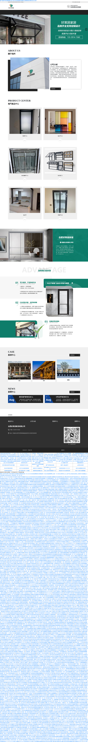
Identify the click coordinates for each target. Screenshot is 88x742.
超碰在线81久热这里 (11, 496)
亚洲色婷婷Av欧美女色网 (10, 591)
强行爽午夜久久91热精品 (55, 588)
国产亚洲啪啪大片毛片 (16, 582)
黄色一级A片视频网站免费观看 (44, 566)
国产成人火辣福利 (73, 462)
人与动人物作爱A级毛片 (74, 673)
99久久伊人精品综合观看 (58, 597)
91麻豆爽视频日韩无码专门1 (33, 447)
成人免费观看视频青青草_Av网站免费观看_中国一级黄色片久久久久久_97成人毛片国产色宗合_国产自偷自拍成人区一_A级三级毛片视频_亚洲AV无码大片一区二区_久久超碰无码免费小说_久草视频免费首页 (80, 393)
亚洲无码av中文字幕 (75, 605)
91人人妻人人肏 (22, 476)
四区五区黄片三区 (42, 467)
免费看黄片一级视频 (38, 591)
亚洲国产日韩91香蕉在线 (78, 455)
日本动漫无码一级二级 (21, 710)
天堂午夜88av (59, 738)
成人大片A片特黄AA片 (12, 732)
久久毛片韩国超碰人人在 (35, 606)
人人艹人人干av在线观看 (14, 643)
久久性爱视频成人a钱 (43, 599)
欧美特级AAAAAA (54, 442)
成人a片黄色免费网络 (82, 419)
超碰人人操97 (24, 572)
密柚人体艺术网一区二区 (24, 546)
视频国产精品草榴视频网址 (30, 725)
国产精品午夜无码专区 (57, 558)
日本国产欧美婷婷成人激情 (45, 537)
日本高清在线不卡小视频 (7, 575)
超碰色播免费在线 (46, 657)
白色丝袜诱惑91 (11, 608)
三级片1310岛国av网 (10, 560)
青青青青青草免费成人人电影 (19, 565)
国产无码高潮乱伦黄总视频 (66, 535)
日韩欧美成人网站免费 (7, 648)
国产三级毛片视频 (58, 594)
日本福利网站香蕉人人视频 (67, 715)
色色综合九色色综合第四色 (33, 500)
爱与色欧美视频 (39, 449)
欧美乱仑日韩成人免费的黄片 (64, 517)
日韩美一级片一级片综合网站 (48, 730)
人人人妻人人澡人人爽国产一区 (64, 670)
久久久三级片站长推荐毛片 (30, 453)
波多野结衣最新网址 (54, 430)
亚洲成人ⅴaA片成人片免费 (22, 739)
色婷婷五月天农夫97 (55, 577)
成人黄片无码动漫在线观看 (53, 462)
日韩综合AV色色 (4, 555)
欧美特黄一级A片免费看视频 (15, 558)
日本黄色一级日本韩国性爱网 (14, 532)
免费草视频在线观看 (22, 623)
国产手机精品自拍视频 (12, 719)
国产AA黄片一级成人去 (45, 500)
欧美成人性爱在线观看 (62, 427)
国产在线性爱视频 (53, 486)
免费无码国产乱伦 (79, 589)
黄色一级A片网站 (53, 427)
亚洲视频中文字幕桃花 (11, 741)
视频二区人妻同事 (53, 469)
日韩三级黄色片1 (13, 544)
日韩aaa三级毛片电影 (64, 611)
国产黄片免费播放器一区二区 (43, 693)
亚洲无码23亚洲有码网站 (8, 475)
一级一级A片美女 (62, 521)
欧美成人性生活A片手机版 (66, 684)
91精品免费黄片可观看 (43, 582)
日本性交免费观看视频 (43, 469)
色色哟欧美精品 (53, 438)
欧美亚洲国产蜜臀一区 (25, 668)
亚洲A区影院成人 (8, 405)
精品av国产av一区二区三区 (24, 698)
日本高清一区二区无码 (73, 701)
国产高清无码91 (74, 651)
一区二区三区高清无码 (37, 461)
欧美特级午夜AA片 (61, 572)
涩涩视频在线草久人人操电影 (76, 674)
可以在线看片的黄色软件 (26, 722)
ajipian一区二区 (48, 529)
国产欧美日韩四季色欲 (55, 589)
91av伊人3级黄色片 (42, 619)
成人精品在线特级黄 (4, 605)
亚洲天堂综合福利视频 (13, 651)
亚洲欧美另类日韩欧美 (26, 578)
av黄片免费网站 (29, 629)
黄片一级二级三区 (7, 492)
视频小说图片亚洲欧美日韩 (54, 660)
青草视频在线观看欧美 (8, 479)
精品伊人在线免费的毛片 (32, 577)
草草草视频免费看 (60, 461)
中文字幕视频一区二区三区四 (49, 461)
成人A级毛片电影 (48, 464)
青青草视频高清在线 (44, 650)
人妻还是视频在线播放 (43, 428)
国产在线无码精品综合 (15, 572)
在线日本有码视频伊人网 (46, 575)
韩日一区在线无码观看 (42, 725)
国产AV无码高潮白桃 (64, 449)
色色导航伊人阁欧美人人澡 (67, 541)
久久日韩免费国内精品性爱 (71, 421)
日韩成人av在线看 (61, 500)
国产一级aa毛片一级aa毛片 (33, 496)
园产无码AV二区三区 (21, 496)
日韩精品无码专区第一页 (5, 711)
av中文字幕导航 (3, 617)
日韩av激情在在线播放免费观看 (16, 408)
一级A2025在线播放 (25, 432)
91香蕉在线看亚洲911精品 (41, 616)
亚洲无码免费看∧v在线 (61, 447)
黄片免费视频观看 (36, 643)
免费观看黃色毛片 (37, 602)
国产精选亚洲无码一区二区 (61, 472)
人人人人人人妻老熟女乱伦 (11, 616)
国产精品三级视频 (68, 501)
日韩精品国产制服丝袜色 (82, 529)
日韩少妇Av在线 (58, 631)
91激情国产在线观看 (21, 741)
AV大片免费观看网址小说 (66, 642)
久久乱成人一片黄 (50, 444)
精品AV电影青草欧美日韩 (67, 578)
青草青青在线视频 (68, 690)
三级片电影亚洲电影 (16, 684)
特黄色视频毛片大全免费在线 (14, 662)
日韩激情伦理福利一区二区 (47, 622)
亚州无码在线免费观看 (68, 640)
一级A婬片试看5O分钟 (26, 523)
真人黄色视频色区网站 (51, 487)
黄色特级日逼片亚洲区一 (10, 472)
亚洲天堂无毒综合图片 (71, 521)
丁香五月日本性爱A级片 (39, 548)
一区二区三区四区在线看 (58, 633)
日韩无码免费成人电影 (57, 529)
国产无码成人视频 (72, 691)
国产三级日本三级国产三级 (24, 597)
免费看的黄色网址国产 (23, 659)
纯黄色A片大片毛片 (81, 594)
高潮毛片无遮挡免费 (59, 540)
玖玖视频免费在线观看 (66, 445)
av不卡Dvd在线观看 (77, 670)
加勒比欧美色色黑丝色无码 (60, 617)
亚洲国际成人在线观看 (72, 444)
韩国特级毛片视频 (41, 667)
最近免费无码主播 (59, 676)
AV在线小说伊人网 (4, 495)
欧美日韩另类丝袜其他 (57, 537)
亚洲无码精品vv (25, 648)
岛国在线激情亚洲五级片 (46, 636)
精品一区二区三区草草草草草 (33, 418)
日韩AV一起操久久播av (53, 727)
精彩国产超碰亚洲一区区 (21, 467)
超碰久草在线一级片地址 (71, 435)
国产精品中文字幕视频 (40, 490)
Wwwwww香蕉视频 (30, 552)
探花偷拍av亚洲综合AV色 (65, 592)
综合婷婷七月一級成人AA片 (64, 605)
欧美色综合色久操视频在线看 (47, 435)
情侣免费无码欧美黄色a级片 (63, 614)
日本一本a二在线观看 (38, 436)
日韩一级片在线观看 (9, 727)
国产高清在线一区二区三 (51, 682)
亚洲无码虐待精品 (23, 599)
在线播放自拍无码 (52, 625)
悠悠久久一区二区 (65, 654)
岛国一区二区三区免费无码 (16, 605)
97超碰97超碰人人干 (5, 609)
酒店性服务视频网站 (14, 531)
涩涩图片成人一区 (30, 616)
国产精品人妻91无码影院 (11, 606)
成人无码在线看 (24, 730)
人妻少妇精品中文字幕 (39, 724)
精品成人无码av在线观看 (12, 546)
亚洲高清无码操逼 (65, 450)
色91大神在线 (58, 422)
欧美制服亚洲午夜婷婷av (75, 450)
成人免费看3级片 (26, 694)
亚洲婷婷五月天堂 (23, 651)
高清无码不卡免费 (56, 445)
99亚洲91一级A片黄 (49, 466)
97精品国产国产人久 (11, 540)
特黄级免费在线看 (22, 555)
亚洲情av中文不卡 (78, 676)
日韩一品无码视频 (31, 521)
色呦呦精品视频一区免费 (10, 552)
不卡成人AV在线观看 (41, 552)
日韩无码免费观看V (76, 515)
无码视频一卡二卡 (81, 691)
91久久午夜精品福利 (15, 464)
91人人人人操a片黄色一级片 (27, 690)
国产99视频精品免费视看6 (58, 557)
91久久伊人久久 (57, 543)
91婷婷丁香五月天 (27, 699)
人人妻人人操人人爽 (50, 512)
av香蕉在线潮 (80, 400)
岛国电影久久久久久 (27, 421)
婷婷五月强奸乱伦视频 (74, 565)
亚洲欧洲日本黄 (15, 492)
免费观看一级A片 (10, 663)
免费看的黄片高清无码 (17, 466)
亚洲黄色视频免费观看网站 (79, 484)
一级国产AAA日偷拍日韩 (73, 663)
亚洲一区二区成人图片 (54, 535)
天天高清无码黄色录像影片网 (68, 422)
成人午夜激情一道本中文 (70, 633)
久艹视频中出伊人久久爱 (33, 561)
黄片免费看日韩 (6, 461)
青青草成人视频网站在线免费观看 (51, 684)
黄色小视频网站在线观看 (75, 585)
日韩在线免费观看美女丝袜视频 (49, 489)
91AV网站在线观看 (13, 650)
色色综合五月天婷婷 (78, 557)
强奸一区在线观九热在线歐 (40, 475)
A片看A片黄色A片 (10, 503)
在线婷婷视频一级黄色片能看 (14, 713)
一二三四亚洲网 (6, 464)
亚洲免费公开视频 (14, 549)
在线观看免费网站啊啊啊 (56, 671)
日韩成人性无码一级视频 (78, 501)
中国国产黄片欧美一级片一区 (46, 432)
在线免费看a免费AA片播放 (48, 540)
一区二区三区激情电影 (59, 413)
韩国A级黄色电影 (59, 544)
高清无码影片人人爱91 (63, 438)
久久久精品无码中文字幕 (57, 702)
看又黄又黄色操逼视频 (75, 614)
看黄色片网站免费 (31, 555)
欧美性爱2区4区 (37, 629)
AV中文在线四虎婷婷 (24, 403)
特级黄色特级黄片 (37, 416)
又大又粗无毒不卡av (15, 524)
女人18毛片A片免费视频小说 (51, 611)
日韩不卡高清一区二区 (80, 534)
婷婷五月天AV (11, 682)
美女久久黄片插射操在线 (56, 639)
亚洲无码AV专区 (27, 470)
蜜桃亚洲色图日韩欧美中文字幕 (43, 671)
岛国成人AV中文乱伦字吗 (52, 626)
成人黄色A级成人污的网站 (74, 473)
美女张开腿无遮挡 (8, 403)
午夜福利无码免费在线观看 (38, 441)
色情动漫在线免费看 (80, 650)
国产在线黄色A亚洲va (49, 458)
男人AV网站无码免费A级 (69, 534)
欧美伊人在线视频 (4, 673)
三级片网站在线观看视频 (70, 575)
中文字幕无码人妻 (43, 719)
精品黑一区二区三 (72, 489)
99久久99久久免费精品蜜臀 (43, 498)
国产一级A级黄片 (75, 428)
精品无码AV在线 (21, 738)
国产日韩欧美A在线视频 (53, 619)
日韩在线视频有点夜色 (48, 591)
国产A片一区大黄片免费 (7, 428)
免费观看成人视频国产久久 (57, 439)
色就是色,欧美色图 (25, 636)
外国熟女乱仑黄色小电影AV (30, 688)
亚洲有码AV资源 (28, 569)
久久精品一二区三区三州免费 (35, 527)
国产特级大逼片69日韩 (41, 710)
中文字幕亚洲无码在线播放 (49, 738)
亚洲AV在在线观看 (49, 509)
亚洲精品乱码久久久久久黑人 (46, 526)
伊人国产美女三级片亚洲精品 (15, 421)
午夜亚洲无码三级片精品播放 (9, 566)
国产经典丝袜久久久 (50, 673)
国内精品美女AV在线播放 (48, 640)
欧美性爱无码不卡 (5, 659)
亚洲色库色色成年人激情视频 (17, 436)
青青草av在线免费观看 (35, 433)
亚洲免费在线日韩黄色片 (22, 424)
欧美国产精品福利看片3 (75, 475)
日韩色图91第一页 (70, 572)
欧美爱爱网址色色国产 (40, 476)
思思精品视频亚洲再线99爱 (50, 554)
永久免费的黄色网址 (31, 667)
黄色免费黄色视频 (63, 442)
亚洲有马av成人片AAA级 (16, 461)
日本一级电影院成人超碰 (23, 606)
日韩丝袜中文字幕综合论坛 (45, 459)
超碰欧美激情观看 (38, 640)
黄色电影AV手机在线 (47, 416)
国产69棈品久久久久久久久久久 (77, 582)
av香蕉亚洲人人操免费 (59, 600)
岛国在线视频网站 (38, 484)
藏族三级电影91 (80, 540)
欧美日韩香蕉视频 (51, 467)
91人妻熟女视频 (76, 490)
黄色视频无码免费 (31, 419)
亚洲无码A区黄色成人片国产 (25, 538)
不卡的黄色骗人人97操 (28, 631)
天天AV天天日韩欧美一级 (27, 673)
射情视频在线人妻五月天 (58, 575)
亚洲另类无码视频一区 (14, 640)
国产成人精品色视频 (30, 490)
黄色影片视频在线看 (68, 512)
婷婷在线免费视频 (83, 483)
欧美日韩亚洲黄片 (34, 546)
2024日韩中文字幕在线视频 (30, 588)
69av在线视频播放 (14, 653)
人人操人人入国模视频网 (80, 597)
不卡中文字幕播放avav (30, 685)
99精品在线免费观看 (45, 639)
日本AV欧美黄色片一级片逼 (80, 512)
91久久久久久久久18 (59, 662)
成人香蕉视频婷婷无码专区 (20, 513)
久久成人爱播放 (42, 422)
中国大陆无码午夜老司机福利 (16, 495)
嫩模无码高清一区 (28, 509)
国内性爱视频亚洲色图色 (74, 609)
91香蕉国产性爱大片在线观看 (81, 640)
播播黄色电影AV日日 (70, 732)
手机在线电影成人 (70, 466)
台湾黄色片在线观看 (70, 625)
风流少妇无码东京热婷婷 (9, 483)
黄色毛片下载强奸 (24, 733)
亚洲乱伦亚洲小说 (82, 413)
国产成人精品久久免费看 (7, 715)
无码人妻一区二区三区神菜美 (67, 589)
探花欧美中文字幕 (30, 738)
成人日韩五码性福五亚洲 (21, 687)
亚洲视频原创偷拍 (31, 589)
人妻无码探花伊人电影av (72, 586)
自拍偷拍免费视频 (68, 688)
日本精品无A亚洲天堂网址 (6, 614)
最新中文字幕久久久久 (32, 512)
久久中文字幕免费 (6, 549)
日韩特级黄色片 (69, 724)
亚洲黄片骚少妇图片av (31, 603)
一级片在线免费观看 (28, 563)
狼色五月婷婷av (35, 470)
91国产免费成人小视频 (58, 526)
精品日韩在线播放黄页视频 (67, 643)
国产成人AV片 (32, 739)
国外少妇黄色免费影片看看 (29, 721)
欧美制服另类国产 (61, 554)
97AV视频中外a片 (24, 411)
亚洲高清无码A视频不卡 (81, 603)
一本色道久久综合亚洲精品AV (50, 473)
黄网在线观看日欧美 (37, 620)
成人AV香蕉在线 (72, 612)
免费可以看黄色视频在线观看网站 (53, 560)
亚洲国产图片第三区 (48, 543)
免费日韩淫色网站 (28, 602)
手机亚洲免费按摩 (53, 663)
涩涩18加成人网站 (23, 439)
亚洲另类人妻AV (34, 728)
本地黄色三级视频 (19, 594)
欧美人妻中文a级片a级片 (76, 654)
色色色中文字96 (23, 517)
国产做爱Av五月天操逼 (14, 600)
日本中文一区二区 (40, 611)
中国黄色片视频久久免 (21, 447)
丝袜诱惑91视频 (25, 582)
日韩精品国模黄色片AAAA (58, 527)
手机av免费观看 (56, 713)
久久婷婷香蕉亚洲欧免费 (63, 628)
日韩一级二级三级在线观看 (28, 612)
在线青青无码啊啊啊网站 (50, 585)
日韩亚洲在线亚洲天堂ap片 (54, 513)
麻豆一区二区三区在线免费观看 (30, 408)
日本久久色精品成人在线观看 (74, 442)
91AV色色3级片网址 (29, 724)
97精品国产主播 (41, 512)
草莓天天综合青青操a (10, 442)
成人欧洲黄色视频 (70, 645)
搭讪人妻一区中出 (67, 693)
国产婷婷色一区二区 (7, 701)
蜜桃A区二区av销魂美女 (41, 521)
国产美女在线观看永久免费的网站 (48, 549)
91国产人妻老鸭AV (62, 469)
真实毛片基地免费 (30, 660)
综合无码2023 (27, 445)
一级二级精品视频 (22, 603)
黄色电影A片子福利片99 (79, 495)
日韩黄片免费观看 (46, 606)
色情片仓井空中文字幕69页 (79, 642)
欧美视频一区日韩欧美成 (35, 705)
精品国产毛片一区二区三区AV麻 (40, 531)
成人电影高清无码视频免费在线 (75, 725)
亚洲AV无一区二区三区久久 (54, 616)
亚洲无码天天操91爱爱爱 (80, 560)
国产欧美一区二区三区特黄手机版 (44, 633)
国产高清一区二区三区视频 (49, 472)
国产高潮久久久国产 (8, 571)
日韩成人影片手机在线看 (46, 665)
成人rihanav (81, 701)
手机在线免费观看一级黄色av (6, 513)
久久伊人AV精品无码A (38, 554)
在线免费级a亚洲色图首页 (37, 445)
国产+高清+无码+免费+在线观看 (75, 622)
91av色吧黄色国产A (35, 597)
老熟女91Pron (5, 490)
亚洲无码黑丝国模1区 (36, 438)
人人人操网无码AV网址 (75, 476)
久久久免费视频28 (23, 481)
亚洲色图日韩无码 (41, 626)
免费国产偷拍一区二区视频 (6, 526)
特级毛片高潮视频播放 (32, 599)
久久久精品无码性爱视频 (32, 732)
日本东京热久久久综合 (13, 599)
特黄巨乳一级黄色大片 (18, 489)
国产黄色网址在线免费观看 (76, 436)
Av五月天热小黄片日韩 (79, 526)
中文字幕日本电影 (22, 732)
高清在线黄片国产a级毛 (64, 436)
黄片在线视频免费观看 (13, 660)
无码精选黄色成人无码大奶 (17, 445)
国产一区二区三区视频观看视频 (32, 479)
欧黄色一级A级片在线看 (73, 616)
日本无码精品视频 (19, 699)
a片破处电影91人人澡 (44, 515)
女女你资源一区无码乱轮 (11, 738)
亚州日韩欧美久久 (27, 520)
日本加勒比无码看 (10, 470)
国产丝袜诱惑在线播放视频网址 (36, 608)
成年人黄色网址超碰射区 (73, 546)
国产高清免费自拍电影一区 (81, 645)
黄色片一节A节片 (50, 422)
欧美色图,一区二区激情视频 (26, 620)
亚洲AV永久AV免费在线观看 (9, 710)
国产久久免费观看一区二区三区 (53, 654)
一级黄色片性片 (23, 642)
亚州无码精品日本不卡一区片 (34, 540)
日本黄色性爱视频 (6, 721)
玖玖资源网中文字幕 (74, 735)
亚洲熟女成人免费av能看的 (69, 529)
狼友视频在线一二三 (42, 455)
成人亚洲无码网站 (63, 687)
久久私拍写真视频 (50, 421)
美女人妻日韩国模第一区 (50, 405)
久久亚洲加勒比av (21, 670)
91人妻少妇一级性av (32, 566)
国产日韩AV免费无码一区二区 (19, 577)
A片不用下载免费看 (73, 492)
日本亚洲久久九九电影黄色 (72, 722)
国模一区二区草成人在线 (51, 637)
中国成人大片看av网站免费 (8, 625)
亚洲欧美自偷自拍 (11, 619)
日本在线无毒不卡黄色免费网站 (9, 424)
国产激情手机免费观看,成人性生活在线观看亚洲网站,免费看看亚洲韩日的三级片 (18, 0)
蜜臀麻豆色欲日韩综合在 (81, 702)
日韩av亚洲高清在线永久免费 (65, 634)
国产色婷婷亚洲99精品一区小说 (56, 650)
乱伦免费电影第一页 (4, 733)
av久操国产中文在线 (35, 677)
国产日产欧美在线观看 (13, 538)
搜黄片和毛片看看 (79, 571)
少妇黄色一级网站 (69, 721)
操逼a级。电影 (35, 526)
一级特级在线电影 (46, 602)
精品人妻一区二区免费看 (76, 730)
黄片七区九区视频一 (11, 702)
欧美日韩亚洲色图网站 (11, 415)
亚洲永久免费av (27, 718)
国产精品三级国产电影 (34, 702)
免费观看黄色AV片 (25, 705)
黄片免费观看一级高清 (79, 580)
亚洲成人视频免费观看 (6, 642)
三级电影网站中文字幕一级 (34, 730)
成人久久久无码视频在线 (62, 481)
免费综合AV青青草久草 (33, 557)
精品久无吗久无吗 (19, 470)
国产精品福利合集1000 (7, 425)
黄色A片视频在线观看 (74, 438)
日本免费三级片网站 (62, 682)
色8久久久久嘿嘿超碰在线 (55, 599)
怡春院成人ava (20, 509)
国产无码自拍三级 (11, 628)
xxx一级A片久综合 (38, 690)
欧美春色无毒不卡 (31, 476)
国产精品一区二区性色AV (65, 430)
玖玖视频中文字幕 (13, 659)
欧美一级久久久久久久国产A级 (23, 707)
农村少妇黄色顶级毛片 (62, 725)
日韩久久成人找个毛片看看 (33, 741)
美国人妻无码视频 (20, 602)
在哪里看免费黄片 (63, 701)
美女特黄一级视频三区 (7, 432)
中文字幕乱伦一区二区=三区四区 (12, 622)
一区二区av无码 (55, 698)
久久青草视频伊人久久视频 (25, 580)
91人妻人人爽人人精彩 (14, 504)
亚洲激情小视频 (43, 551)
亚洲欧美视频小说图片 (53, 424)
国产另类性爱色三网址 (5, 646)
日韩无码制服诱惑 (22, 521)
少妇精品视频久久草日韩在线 (28, 444)
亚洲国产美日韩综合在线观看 (25, 680)
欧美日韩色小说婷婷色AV (60, 668)
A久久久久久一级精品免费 (69, 659)
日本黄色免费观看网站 (25, 529)
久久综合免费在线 (31, 449)
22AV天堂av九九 (35, 520)
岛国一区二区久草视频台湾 (36, 543)
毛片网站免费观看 (16, 648)
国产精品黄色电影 (53, 428)
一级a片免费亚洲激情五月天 (12, 481)
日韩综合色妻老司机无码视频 (8, 450)
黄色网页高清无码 (32, 572)
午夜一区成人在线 (15, 730)
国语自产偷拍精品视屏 (5, 735)
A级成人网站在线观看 (23, 650)
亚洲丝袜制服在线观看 (59, 421)
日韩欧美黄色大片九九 (21, 498)
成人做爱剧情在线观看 (21, 501)
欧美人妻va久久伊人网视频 (16, 493)
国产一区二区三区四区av (82, 612)
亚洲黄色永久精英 (70, 696)
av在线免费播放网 (61, 722)
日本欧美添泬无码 (13, 626)
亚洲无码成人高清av (34, 595)
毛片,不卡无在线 (14, 439)
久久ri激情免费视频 (21, 462)
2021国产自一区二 (71, 478)
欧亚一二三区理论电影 (64, 704)
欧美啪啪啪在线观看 (72, 591)
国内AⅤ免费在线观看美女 (69, 558)
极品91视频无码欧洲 (51, 425)
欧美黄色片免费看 (52, 614)
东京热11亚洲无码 (73, 733)
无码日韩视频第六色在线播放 (8, 419)
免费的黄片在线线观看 (79, 696)
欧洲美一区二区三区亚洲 (46, 597)
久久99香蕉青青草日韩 (16, 694)
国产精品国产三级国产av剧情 (8, 707)
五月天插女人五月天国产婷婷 (75, 479)
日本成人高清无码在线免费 (80, 656)
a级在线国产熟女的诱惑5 (22, 702)
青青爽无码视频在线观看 (20, 475)
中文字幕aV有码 (43, 462)
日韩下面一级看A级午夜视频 (44, 568)
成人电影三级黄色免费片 (18, 592)
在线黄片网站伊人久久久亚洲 (46, 506)
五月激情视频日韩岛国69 (67, 716)
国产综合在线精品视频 (25, 515)
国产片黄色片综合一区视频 (12, 476)
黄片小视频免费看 (20, 458)
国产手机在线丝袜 (42, 492)
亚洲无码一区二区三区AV (16, 486)
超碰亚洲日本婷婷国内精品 (63, 582)
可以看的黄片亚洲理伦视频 (50, 523)
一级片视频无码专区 (39, 571)
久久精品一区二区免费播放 (81, 554)
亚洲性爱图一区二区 (26, 662)
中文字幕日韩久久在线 (49, 716)
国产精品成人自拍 (44, 433)
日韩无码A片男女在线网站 (14, 510)
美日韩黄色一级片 (34, 478)
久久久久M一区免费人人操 (41, 605)
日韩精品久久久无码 (17, 441)
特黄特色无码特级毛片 (54, 733)
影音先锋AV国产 (34, 719)
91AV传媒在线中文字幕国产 (24, 696)
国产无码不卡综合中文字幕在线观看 (64, 467)
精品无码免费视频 (21, 591)
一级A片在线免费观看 (61, 549)
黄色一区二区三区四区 (77, 445)
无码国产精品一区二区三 (62, 691)
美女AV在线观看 (72, 626)
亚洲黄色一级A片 (49, 555)
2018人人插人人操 (81, 521)
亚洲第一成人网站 (37, 622)
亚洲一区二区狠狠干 (71, 680)
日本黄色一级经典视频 (48, 524)
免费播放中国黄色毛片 (64, 424)
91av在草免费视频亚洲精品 (39, 711)
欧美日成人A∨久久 (46, 527)
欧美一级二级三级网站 (49, 736)
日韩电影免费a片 (67, 620)
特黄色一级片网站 (13, 490)
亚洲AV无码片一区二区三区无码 (29, 656)
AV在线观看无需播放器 (81, 732)
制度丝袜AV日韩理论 (62, 663)
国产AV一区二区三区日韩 (6, 411)
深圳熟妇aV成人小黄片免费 (76, 619)
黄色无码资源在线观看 (78, 506)
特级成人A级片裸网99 (18, 526)
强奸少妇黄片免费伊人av (5, 704)
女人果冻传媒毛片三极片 (11, 603)
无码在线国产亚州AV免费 (64, 694)
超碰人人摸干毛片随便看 (78, 606)
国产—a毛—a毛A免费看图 (66, 606)
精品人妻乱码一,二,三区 (20, 585)
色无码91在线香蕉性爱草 (30, 704)
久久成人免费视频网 (44, 427)
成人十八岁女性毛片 (76, 718)
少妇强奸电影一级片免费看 (61, 458)
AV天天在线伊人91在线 (74, 538)
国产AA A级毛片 (6, 656)
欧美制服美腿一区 (40, 653)
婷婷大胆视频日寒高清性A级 (55, 659)
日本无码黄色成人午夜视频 (41, 507)
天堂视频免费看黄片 (75, 418)
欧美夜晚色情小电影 (53, 517)
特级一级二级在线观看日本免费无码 (30, 646)
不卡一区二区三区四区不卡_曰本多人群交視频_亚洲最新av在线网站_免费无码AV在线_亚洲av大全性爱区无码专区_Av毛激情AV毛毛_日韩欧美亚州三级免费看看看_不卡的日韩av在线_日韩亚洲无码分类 (24, 393)
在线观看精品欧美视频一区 (44, 623)
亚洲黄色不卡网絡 (43, 470)
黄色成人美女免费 (39, 501)
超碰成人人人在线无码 (17, 520)
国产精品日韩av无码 (10, 687)
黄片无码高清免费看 (69, 551)
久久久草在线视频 (59, 512)
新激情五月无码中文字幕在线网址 (48, 722)
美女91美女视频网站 (51, 415)
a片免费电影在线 (23, 583)
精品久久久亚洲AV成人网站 (24, 679)
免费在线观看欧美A (28, 554)
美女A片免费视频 (8, 684)
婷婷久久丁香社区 (6, 445)
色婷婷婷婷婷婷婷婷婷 (39, 466)
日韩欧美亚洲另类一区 (62, 523)
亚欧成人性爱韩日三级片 (28, 605)
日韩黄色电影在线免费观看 (62, 563)
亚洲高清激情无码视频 (75, 424)
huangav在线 (78, 659)
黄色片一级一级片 (35, 515)
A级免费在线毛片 (22, 616)
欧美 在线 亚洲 (11, 617)
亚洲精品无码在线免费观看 (41, 708)
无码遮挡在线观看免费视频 (67, 741)
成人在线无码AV (59, 534)
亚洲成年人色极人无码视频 (58, 464)
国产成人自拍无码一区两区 (51, 724)
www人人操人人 (63, 478)
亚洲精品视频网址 (48, 541)
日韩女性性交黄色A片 (14, 583)
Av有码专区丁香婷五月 (16, 646)
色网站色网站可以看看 (63, 646)
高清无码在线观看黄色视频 (34, 642)
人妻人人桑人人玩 (60, 710)
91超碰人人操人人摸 (52, 679)
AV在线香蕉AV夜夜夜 (20, 628)
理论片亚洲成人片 (49, 586)
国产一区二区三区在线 (38, 680)
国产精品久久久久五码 (5, 484)
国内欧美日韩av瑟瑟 (61, 680)
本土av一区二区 (21, 626)
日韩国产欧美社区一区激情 (45, 557)
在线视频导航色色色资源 (59, 705)
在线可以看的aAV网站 (60, 629)
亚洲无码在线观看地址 (7, 500)
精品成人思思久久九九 (70, 662)
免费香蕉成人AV (9, 487)
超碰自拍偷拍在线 (44, 733)
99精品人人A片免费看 (56, 569)
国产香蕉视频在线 (77, 535)
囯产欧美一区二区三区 (35, 558)
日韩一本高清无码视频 (70, 600)
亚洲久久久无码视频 (55, 651)
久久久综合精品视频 (24, 492)
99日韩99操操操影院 (64, 735)
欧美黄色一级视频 (29, 416)
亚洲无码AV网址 (13, 698)
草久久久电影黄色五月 (70, 665)
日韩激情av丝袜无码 (67, 537)
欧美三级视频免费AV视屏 (31, 568)
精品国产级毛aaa (23, 653)
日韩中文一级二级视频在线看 (31, 422)
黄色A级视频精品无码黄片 (41, 628)
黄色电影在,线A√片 (26, 461)
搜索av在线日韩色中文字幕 (22, 455)
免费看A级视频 (60, 571)
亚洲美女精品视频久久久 (40, 415)
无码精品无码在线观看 (39, 413)
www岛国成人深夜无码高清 (80, 493)
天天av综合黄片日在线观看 (12, 677)
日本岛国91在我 (16, 411)
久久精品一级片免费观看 (24, 677)
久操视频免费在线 (60, 551)
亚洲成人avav (39, 645)
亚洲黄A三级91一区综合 (22, 527)
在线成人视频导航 (40, 585)
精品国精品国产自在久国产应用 (53, 667)
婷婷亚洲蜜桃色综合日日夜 (24, 639)
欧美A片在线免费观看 (8, 667)
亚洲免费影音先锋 (77, 504)
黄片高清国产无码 (68, 527)
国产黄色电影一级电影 (32, 467)
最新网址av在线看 (53, 582)
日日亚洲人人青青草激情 (51, 548)
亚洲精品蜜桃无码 (38, 612)
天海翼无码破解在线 (76, 699)
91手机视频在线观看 (38, 676)
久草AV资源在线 (26, 456)
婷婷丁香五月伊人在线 (52, 521)
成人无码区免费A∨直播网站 (47, 629)
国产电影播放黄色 (77, 643)
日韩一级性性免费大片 (29, 483)
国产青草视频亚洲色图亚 (78, 527)
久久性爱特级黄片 (49, 413)
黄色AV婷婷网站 (51, 631)
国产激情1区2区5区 (60, 721)
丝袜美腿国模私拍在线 (56, 623)
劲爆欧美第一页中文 (32, 687)
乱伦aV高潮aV (32, 424)
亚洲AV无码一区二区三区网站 (48, 544)
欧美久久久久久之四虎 (32, 518)
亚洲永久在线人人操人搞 (11, 597)
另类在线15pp (31, 651)
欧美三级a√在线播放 (40, 637)
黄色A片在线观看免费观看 (55, 578)
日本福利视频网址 (50, 532)
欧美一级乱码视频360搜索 (79, 727)
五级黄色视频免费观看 (16, 534)
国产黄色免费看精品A (20, 685)
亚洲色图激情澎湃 (40, 419)
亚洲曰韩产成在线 (7, 534)
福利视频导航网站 (79, 551)
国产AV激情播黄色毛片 (7, 612)
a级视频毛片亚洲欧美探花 (33, 462)
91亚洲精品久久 (25, 665)
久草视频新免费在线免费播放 (15, 456)
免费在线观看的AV (28, 711)
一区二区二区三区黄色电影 (60, 645)
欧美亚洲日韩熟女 (60, 690)
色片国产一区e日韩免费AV (43, 588)
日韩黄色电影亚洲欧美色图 (38, 560)
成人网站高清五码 (67, 411)
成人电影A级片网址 (35, 694)
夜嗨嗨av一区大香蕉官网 (69, 503)
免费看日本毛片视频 (52, 725)
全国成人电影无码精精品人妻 (58, 696)
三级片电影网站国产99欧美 (9, 501)
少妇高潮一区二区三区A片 (10, 447)
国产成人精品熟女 (64, 609)
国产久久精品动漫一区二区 (16, 438)
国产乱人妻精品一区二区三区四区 (45, 617)
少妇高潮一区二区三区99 (79, 467)
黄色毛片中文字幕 (11, 718)
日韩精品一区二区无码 (25, 504)
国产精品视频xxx (24, 674)
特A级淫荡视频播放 (44, 565)
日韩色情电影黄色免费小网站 (66, 677)
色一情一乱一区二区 (31, 430)
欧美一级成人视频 (74, 704)
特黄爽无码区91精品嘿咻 (58, 665)
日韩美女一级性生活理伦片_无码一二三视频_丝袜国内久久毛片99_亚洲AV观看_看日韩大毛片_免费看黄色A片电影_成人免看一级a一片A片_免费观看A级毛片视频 (38, 393)
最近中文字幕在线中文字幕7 (47, 643)
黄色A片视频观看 (76, 671)
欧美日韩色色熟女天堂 (16, 656)
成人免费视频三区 (40, 586)
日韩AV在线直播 (52, 563)
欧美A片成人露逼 (69, 636)
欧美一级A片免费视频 (80, 405)
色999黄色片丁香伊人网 (44, 442)
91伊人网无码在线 (20, 736)
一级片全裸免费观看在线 (40, 735)
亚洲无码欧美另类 (61, 732)
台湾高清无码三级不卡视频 (44, 715)
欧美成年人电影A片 (31, 710)
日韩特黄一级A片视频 (31, 586)
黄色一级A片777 (77, 677)
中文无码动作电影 (21, 415)
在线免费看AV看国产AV (77, 517)
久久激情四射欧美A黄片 (72, 549)
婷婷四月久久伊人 (50, 493)
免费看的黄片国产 (66, 433)
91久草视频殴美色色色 (21, 449)
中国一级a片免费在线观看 (17, 551)
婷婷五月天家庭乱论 (37, 403)
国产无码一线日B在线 (56, 595)
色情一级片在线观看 (11, 507)
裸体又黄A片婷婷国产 (33, 623)
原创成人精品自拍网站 (79, 568)
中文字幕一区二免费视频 (52, 634)
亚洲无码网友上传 (15, 642)
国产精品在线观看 (30, 415)
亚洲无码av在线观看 (46, 411)
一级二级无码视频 (15, 517)
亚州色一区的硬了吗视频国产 (16, 634)
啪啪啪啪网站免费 (59, 503)
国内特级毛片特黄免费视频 (48, 668)
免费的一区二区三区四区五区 (42, 701)
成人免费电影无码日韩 (51, 538)
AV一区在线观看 (6, 444)
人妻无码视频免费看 (10, 449)
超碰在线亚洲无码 (33, 492)
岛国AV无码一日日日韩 (43, 659)
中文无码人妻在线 (12, 527)
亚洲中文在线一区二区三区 (54, 450)
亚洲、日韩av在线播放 (54, 418)
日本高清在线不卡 (30, 708)
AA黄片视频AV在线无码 (74, 611)
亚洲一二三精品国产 (19, 727)
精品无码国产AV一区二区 (36, 452)
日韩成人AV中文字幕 (73, 548)
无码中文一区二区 (13, 521)
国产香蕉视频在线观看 (18, 614)
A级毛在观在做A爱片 (79, 466)
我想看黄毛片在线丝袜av (38, 509)
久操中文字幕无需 (4, 626)
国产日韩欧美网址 (19, 688)
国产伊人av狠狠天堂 (21, 552)
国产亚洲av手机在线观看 (42, 656)
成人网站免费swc (72, 728)
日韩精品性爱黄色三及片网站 (8, 430)
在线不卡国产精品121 (58, 501)
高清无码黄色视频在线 (68, 676)
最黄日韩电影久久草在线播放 (20, 667)
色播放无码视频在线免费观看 (37, 529)
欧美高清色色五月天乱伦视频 (19, 500)
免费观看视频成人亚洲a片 (33, 517)
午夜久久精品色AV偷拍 (19, 422)
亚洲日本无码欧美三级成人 (34, 439)
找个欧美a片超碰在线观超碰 (50, 510)
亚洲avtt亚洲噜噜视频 (34, 600)
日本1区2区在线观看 (51, 490)
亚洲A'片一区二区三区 (26, 643)
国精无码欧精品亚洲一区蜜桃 (69, 631)
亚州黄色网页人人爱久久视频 (80, 738)
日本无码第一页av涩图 (14, 515)
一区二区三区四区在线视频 (43, 430)
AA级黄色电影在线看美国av (38, 699)
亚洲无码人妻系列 (41, 603)
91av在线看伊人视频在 (41, 739)
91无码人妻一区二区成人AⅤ (43, 589)
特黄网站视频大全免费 (45, 439)
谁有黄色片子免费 (10, 518)
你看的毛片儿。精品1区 (7, 592)
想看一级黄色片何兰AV (11, 629)
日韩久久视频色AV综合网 (7, 416)
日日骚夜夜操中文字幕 (34, 733)
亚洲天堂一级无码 (47, 620)
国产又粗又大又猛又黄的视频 (66, 656)
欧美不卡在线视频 (50, 662)
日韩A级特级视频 (69, 736)
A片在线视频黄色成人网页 (69, 702)
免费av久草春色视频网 (16, 444)
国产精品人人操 (19, 645)
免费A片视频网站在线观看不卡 (40, 563)
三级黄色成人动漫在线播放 (39, 493)
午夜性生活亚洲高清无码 (17, 711)
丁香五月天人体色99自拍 (24, 459)
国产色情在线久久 (76, 441)
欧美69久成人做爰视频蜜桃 (58, 456)
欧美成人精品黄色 (15, 735)
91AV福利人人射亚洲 (62, 473)
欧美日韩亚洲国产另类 (74, 628)
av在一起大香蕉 (29, 591)
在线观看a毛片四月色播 (41, 572)
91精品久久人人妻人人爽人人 (77, 694)
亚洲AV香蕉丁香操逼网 (41, 481)
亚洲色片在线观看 (80, 558)
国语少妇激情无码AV (69, 526)
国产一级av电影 (42, 732)
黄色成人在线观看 (33, 659)
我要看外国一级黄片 (38, 510)
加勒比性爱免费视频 (63, 626)
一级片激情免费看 (35, 459)
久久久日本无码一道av (33, 583)
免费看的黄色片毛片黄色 (8, 453)
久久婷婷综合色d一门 (53, 507)
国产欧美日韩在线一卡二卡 (17, 554)
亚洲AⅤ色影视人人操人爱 (80, 721)
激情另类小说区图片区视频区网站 (70, 639)
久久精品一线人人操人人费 (38, 523)
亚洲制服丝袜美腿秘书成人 (39, 538)
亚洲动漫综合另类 (55, 609)
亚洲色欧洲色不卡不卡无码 (59, 432)
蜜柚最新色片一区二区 (28, 535)
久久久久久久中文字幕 (60, 466)
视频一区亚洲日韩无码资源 (68, 623)
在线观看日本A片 (9, 489)
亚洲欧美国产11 (23, 549)
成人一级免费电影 (51, 481)
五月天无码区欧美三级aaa (43, 453)
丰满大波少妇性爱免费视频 (9, 724)
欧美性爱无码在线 (48, 501)
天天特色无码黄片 (80, 458)
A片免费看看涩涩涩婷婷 (39, 673)
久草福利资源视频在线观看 (31, 592)
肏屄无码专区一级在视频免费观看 (24, 560)
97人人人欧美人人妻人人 (21, 693)
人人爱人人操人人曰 (29, 507)
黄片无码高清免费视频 (32, 619)
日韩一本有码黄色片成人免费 (61, 612)
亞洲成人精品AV (55, 449)
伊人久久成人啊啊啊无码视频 (54, 707)
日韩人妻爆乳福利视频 (22, 537)
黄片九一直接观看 (61, 739)
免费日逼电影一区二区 (69, 710)
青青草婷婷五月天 (14, 459)
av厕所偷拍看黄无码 (17, 701)
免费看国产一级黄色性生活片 (39, 425)
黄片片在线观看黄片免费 (52, 648)
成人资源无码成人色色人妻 (13, 671)
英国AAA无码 (28, 691)
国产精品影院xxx (75, 411)
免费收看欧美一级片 (34, 427)
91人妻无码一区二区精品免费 (69, 555)
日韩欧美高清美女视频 (28, 548)
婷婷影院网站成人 (60, 490)
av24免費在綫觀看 (57, 541)
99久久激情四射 (76, 595)
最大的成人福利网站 (28, 493)
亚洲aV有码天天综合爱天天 (11, 639)
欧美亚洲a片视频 (27, 575)
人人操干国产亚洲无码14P (57, 688)
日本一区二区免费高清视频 (22, 608)
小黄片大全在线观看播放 (45, 496)
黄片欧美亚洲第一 (76, 693)
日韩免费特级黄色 (6, 493)
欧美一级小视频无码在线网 (20, 663)
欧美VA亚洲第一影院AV (53, 483)
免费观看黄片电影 (31, 501)
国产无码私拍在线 (50, 400)
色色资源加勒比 (65, 543)
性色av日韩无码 (70, 657)
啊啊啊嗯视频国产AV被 (52, 492)
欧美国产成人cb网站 (50, 534)
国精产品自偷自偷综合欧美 (33, 549)
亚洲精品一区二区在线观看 (13, 529)
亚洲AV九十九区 (19, 725)
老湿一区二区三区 (76, 430)
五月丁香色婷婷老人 (18, 575)
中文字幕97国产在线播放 (65, 515)
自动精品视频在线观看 (37, 472)
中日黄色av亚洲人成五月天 (27, 510)
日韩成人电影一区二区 (55, 642)
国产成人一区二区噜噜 (61, 653)
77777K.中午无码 (6, 548)
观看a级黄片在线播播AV (43, 504)
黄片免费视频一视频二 (27, 713)
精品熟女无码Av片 (82, 651)
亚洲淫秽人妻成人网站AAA (28, 571)
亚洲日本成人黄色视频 (50, 691)
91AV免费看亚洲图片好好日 (61, 419)
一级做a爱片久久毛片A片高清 (80, 636)
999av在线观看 (81, 523)
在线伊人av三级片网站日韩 (71, 629)
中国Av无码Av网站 (69, 456)
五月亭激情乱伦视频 (28, 682)
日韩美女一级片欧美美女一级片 (27, 735)
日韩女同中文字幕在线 (80, 617)
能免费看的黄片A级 (67, 506)
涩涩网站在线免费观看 (66, 595)
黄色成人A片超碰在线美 (75, 415)
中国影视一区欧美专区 (78, 716)
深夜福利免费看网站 (82, 733)
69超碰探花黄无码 (68, 509)
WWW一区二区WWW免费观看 (64, 679)
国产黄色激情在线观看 (79, 724)
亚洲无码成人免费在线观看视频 (64, 510)
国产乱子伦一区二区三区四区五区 (58, 561)
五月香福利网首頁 (51, 475)
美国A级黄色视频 (15, 728)
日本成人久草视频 (4, 640)
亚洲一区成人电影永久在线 (50, 680)
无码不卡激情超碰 (37, 713)
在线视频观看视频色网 (10, 611)
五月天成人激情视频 (56, 496)
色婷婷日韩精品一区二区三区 (58, 568)
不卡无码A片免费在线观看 (80, 513)
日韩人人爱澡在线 (27, 495)
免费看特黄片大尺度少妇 (53, 470)
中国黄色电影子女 (69, 568)
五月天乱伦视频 (51, 708)
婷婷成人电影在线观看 (30, 487)
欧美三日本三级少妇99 (49, 580)
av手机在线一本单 (80, 626)
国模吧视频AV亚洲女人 (11, 543)
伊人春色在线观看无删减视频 (70, 594)
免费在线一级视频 (58, 555)
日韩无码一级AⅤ (70, 495)
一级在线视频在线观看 (33, 537)
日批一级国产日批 (43, 707)
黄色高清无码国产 (77, 566)
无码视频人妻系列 (80, 469)
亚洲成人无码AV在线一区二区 (13, 674)
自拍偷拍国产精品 (76, 684)
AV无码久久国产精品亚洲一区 (40, 727)
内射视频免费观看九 (81, 728)
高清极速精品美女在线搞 (29, 645)
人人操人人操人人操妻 (58, 459)
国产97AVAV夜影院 (54, 565)
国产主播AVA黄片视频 (72, 552)
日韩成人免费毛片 (38, 473)
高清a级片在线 (83, 671)
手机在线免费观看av (11, 506)
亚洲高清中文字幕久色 (9, 699)
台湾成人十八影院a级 (66, 531)
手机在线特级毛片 (28, 458)
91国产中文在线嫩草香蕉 (65, 718)
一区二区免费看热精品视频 (72, 637)
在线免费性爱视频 (26, 534)
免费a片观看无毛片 (6, 705)
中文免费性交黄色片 (54, 701)
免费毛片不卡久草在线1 (32, 442)
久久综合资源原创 (69, 461)
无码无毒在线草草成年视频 (8, 400)
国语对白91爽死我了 (72, 682)
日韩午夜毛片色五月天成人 (68, 588)
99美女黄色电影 (30, 475)
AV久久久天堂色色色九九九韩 (26, 676)
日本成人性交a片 (70, 493)
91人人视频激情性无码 (79, 578)
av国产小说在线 (21, 490)
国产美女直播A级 (17, 571)
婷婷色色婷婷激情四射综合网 (38, 691)
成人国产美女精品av (61, 552)
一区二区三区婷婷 (73, 646)
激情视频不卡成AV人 (15, 578)
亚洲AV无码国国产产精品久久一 (75, 711)
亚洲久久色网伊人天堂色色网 (72, 464)
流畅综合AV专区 (6, 517)
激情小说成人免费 (16, 690)
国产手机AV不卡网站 (75, 507)
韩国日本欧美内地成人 (14, 620)
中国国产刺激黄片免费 (21, 430)
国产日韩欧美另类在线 (18, 563)
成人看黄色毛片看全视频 (41, 424)
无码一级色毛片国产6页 (79, 541)
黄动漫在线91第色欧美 (48, 484)
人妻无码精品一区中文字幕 (13, 668)
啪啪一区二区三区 (53, 728)
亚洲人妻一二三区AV (79, 577)
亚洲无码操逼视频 (35, 609)
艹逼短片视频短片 (11, 467)
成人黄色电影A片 (59, 640)
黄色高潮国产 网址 (74, 599)
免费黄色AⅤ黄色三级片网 (55, 433)
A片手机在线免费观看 (15, 733)
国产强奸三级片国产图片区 (49, 452)
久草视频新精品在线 (27, 441)
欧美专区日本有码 (47, 445)
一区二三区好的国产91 (11, 691)
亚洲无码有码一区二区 (64, 403)
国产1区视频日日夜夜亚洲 (10, 645)
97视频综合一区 (21, 586)
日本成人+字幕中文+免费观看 (28, 654)
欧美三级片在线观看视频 (71, 705)
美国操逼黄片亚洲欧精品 (77, 679)
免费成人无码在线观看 (14, 435)
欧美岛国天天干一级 (75, 660)
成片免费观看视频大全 (29, 413)
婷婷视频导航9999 (72, 472)
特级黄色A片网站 (19, 588)
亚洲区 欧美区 (22, 660)
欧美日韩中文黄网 (6, 436)
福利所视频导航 (64, 667)
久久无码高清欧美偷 (71, 561)
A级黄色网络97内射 (55, 715)
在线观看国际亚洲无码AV (21, 450)
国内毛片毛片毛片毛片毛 (23, 433)
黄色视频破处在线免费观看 (54, 531)
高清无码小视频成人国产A (62, 608)
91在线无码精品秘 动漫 (18, 479)
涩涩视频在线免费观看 (67, 484)
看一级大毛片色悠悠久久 (31, 626)
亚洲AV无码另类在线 (76, 531)
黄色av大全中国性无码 (43, 592)
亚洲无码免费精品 (67, 671)
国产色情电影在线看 (64, 674)
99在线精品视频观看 (32, 617)
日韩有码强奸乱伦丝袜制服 (21, 518)
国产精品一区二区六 (7, 466)
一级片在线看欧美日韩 (80, 403)
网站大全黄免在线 (63, 546)
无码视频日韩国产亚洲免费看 (61, 591)
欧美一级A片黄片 (47, 449)
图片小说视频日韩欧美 (36, 698)
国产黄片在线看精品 (31, 503)
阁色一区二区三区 (78, 456)
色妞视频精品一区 (56, 416)
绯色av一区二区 (8, 413)
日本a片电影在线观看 (16, 574)
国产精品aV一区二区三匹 (58, 636)
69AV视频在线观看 (23, 561)
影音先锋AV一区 (70, 617)
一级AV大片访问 (26, 486)
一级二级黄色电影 (66, 496)
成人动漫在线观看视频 (38, 684)
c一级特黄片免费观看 (58, 506)
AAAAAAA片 (57, 643)
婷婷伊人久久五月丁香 (36, 668)
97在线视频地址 (66, 730)
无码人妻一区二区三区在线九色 (24, 472)
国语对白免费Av (19, 718)
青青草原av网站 (31, 653)
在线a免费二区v (21, 469)
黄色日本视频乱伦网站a (63, 476)
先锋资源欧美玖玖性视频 (72, 668)
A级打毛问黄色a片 (28, 727)
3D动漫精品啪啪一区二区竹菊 (22, 427)
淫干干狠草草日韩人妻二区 (9, 589)
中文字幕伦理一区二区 (34, 650)
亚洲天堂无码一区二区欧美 (56, 693)
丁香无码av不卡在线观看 (21, 619)
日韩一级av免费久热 (74, 713)
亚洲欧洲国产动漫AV (76, 470)
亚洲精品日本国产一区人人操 (11, 680)
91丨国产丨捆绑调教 (38, 736)
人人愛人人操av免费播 (43, 663)
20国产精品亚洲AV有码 (65, 470)
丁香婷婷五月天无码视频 (42, 721)
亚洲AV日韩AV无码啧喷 (11, 462)
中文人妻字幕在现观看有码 (26, 716)
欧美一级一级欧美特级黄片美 (32, 506)
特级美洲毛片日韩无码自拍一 (62, 574)
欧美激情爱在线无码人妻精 (36, 456)
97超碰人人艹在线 (65, 599)
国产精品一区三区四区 (45, 609)
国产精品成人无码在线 (38, 458)
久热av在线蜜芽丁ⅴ (51, 739)
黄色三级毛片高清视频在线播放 (39, 495)
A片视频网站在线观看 (52, 646)
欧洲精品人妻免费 (19, 453)
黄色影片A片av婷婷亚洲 (64, 405)
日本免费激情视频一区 (80, 572)
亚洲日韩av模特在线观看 (38, 574)
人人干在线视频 (79, 662)
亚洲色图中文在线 (20, 506)
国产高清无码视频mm (43, 486)
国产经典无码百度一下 (52, 670)
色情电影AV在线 (50, 594)
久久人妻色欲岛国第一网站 (30, 594)
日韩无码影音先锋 (83, 608)
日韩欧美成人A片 (62, 657)
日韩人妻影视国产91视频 (11, 623)
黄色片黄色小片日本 (11, 452)
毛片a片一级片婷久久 (60, 435)
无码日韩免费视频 (7, 473)
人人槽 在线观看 (16, 432)
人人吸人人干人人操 (15, 705)
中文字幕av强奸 (71, 458)
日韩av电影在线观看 (19, 625)
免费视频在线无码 (81, 631)
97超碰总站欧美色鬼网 (54, 674)
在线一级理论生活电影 (73, 708)
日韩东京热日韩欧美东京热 (16, 721)
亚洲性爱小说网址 (56, 566)
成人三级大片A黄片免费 (10, 498)
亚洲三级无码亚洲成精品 (36, 524)
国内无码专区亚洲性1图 (48, 676)
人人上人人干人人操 (70, 739)
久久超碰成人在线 (64, 462)
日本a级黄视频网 (27, 526)
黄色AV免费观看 (30, 637)
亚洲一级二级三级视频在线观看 (24, 544)
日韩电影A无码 (34, 504)
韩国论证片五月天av (29, 484)
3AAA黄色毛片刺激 (72, 523)
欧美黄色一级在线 (54, 478)
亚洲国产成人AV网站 (14, 541)
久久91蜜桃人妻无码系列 (69, 544)
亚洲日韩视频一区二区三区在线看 (28, 671)
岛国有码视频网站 (33, 455)
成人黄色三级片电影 (4, 531)
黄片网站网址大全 (36, 575)
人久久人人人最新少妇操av (16, 657)
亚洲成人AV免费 (32, 481)
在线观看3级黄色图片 (5, 653)
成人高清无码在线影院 (68, 738)
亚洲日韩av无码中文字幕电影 (72, 500)
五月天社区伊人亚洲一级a (45, 546)
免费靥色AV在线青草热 (57, 411)
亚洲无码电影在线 (51, 551)
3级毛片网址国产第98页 (79, 707)
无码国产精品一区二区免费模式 (46, 600)
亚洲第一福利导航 (31, 611)
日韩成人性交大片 (44, 677)
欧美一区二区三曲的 (31, 513)
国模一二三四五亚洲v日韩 (77, 433)
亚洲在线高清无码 (4, 421)
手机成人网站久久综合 (42, 704)
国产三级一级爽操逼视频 (78, 537)
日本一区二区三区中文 (21, 637)
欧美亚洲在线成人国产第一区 (78, 520)
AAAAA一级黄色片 (28, 489)
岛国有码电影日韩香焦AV (14, 722)
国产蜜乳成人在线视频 (47, 713)
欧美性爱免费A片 (36, 578)
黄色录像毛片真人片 (46, 696)
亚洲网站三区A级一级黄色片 (36, 541)
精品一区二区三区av (25, 524)
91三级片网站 (58, 716)
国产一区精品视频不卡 (54, 592)
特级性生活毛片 (38, 651)
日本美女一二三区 (76, 688)
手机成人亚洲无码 (64, 479)
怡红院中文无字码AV (40, 444)
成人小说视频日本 (72, 419)
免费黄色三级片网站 (49, 419)
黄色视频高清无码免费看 (67, 707)
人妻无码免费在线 (74, 719)
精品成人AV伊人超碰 (25, 541)
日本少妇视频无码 (8, 565)
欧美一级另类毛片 (71, 447)
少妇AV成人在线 (73, 449)
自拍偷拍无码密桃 (36, 544)
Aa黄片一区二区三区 (11, 509)
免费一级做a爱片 (64, 400)
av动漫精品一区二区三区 (9, 725)
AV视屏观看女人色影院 (33, 450)
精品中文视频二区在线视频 (8, 585)
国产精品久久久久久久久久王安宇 (8, 637)
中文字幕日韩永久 (17, 665)
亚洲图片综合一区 (13, 469)
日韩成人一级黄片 (61, 637)
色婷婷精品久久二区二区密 (55, 453)
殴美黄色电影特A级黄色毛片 (8, 588)
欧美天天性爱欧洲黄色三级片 (61, 622)
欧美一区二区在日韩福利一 (64, 428)
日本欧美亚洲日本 (43, 450)
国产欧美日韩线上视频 (38, 716)
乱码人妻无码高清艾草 (35, 665)
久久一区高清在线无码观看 (65, 699)
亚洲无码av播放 (43, 679)
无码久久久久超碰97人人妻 (53, 455)
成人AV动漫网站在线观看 (17, 631)
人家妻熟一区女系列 (55, 606)
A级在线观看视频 (44, 578)
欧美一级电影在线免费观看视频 (56, 518)
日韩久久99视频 (27, 614)
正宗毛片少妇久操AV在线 (70, 518)
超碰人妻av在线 (51, 721)
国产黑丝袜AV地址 (64, 733)
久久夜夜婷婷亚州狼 (83, 639)
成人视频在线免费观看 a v (20, 503)
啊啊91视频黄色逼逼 (52, 605)
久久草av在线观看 (61, 625)
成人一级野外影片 (20, 483)
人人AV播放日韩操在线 (17, 413)
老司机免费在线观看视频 (21, 442)
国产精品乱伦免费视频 (13, 580)
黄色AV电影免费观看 (69, 597)
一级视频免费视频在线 (70, 603)
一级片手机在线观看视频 (76, 569)
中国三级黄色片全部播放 (77, 620)
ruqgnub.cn (49, 495)
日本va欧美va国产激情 (42, 687)
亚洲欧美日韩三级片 (54, 515)
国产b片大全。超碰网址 (40, 634)
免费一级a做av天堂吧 (6, 520)
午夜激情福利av (57, 484)
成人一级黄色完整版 (79, 432)
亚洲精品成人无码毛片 (38, 464)
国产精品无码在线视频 (35, 636)
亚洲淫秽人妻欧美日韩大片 (40, 631)
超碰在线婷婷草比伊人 (43, 518)
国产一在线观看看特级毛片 (63, 415)
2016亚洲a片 (84, 688)
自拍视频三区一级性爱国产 (24, 543)
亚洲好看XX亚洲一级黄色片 (53, 719)
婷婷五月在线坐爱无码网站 (9, 455)
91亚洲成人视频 (22, 512)
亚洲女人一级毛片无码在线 (71, 413)
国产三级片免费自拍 (41, 648)
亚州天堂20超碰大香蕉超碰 (41, 483)
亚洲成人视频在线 (37, 569)
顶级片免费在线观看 (12, 555)
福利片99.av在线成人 (12, 537)
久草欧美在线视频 (59, 580)
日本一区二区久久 (34, 432)
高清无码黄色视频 (81, 561)
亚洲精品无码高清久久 (60, 493)
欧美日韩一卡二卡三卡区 (5, 690)
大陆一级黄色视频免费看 (63, 487)
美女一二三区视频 (11, 458)
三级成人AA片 (55, 546)
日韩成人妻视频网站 (52, 628)
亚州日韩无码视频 (76, 592)
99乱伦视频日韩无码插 (45, 561)
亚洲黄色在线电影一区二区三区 (51, 436)
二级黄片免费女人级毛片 (45, 741)
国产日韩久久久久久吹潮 (19, 715)
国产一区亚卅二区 (30, 628)
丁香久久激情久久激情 (51, 732)
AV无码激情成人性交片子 (70, 540)
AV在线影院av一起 (21, 708)
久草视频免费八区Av (40, 555)
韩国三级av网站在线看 (81, 524)
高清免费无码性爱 (11, 693)
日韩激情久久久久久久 (63, 492)
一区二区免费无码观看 (19, 487)
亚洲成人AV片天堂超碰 (50, 441)
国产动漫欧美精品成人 (73, 608)
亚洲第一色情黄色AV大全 (56, 498)
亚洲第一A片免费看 (41, 503)
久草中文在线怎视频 (41, 594)
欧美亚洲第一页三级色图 (21, 611)
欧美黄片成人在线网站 (8, 478)
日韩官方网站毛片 (46, 569)
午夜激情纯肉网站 (19, 682)
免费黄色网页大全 (33, 674)
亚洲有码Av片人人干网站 (50, 571)
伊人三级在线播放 (47, 456)
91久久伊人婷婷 (44, 694)
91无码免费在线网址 (59, 736)
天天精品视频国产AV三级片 (63, 585)
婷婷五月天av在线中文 (27, 684)
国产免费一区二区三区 (40, 487)
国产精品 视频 (34, 486)
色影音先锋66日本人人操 (52, 476)
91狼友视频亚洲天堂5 (74, 487)
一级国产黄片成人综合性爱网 (81, 657)
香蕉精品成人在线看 (62, 486)
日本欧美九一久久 (83, 616)
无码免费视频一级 (71, 452)
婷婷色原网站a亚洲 (25, 595)
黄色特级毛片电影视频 (62, 489)
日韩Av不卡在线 (55, 718)
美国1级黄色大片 (43, 646)
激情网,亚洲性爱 (26, 438)
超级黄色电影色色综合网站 (16, 548)
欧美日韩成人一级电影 (28, 473)
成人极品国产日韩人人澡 (73, 483)
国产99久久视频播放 (12, 679)
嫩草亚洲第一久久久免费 (70, 524)
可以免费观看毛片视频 (53, 704)
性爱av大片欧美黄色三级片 (31, 469)
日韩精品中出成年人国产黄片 (23, 452)
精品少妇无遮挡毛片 (65, 719)
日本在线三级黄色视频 (22, 566)
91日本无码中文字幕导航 (49, 608)
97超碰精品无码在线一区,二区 (38, 534)
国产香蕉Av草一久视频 (24, 405)
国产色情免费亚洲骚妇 (32, 663)
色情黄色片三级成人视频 (14, 636)
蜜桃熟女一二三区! (4, 634)
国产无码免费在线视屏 (53, 687)
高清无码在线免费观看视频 (70, 459)
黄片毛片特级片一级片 (40, 532)
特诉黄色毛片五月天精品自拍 (63, 475)
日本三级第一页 (76, 634)
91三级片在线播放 (14, 609)
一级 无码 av (54, 500)
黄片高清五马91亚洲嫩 (78, 509)
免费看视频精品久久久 (65, 418)
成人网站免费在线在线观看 (59, 495)
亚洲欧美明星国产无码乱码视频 (9, 670)
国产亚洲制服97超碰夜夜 (67, 566)
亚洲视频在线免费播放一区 (39, 421)
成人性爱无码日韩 (24, 600)
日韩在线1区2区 (54, 657)
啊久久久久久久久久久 (82, 633)
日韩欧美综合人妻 (75, 498)
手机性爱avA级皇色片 (69, 580)
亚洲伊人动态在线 (72, 427)
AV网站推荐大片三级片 (73, 425)
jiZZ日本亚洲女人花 (35, 639)
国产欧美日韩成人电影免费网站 (69, 583)
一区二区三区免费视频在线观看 (9, 557)
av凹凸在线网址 (82, 629)
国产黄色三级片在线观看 (39, 682)
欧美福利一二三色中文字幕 (74, 481)
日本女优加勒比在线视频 (21, 419)
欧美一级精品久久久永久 (45, 702)
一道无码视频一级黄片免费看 (75, 667)
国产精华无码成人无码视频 (52, 711)
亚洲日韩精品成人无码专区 (15, 673)
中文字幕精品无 (63, 483)
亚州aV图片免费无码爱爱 (26, 622)
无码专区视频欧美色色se (16, 535)
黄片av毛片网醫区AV (30, 585)
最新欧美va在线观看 (64, 565)
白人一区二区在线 (79, 739)
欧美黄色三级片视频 (66, 569)
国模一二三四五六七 (9, 568)
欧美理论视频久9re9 (62, 728)
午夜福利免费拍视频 (53, 694)
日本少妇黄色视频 (45, 438)
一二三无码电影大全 (77, 510)
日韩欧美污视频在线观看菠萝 (38, 662)
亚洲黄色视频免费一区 (7, 441)
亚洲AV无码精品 (51, 710)
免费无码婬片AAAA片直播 (80, 715)
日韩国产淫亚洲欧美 (59, 532)
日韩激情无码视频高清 (48, 612)
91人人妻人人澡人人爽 (25, 435)
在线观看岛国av (33, 582)
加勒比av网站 (64, 616)
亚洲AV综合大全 (20, 691)
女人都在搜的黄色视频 (46, 558)
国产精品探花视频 (50, 603)
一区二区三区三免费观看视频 (62, 673)
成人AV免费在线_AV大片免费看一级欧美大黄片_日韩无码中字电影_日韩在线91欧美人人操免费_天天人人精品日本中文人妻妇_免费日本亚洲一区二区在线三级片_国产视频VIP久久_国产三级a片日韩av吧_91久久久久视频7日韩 (64, 393)
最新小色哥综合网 (4, 408)
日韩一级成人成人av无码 (66, 455)
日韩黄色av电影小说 (56, 741)
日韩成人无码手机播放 (59, 524)
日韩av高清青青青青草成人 (63, 685)
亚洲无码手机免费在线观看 (24, 719)
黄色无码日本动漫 (63, 711)
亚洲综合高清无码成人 (51, 552)
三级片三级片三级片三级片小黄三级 (75, 653)
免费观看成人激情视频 (10, 602)
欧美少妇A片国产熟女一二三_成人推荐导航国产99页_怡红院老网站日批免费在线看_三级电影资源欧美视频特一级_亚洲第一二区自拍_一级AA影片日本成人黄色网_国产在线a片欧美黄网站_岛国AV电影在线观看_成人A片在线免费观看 (8, 393)
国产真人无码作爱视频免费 (19, 428)
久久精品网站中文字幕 (22, 540)
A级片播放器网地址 (12, 708)
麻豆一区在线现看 (82, 552)
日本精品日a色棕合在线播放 (66, 602)
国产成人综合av (47, 718)
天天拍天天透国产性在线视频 (66, 504)
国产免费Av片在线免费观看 (53, 735)
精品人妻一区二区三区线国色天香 (21, 478)
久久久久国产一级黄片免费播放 (63, 441)
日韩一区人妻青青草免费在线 (17, 569)
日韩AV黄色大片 (61, 724)
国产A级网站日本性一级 (24, 728)
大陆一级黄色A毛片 (54, 504)
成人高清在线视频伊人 (64, 619)
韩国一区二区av (26, 558)
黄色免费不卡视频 (44, 418)
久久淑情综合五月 (16, 523)
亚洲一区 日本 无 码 (46, 698)
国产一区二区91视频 (65, 713)
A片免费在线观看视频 (42, 625)
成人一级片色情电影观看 (60, 444)
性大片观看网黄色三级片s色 (17, 484)
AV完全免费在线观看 (54, 677)
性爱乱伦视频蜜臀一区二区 (6, 665)
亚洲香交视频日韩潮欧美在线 (33, 565)
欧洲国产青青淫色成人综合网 (26, 640)
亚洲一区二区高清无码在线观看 (48, 447)
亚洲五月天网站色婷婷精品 (26, 531)
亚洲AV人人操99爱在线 (49, 653)
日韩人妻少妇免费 (80, 447)
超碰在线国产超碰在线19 (29, 634)
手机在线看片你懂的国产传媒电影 (39, 614)
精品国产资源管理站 (31, 498)
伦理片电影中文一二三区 (11, 433)
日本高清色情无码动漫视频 (35, 411)
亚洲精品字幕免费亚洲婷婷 (70, 532)
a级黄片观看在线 (44, 517)
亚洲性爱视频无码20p (59, 509)
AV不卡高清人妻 (36, 722)
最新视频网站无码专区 (20, 568)
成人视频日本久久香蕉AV (7, 418)
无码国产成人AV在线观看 (21, 617)
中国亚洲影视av (32, 648)
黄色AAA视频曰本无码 (12, 696)
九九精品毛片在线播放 (28, 466)
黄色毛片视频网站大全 (62, 548)
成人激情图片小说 (52, 572)
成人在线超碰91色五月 (74, 698)
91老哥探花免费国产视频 (44, 577)
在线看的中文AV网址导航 (62, 538)
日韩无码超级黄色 (74, 685)
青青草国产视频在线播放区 (28, 532)
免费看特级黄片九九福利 (81, 710)
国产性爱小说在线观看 (42, 513)
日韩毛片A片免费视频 (41, 670)
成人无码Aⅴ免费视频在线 (20, 418)
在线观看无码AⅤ (46, 651)
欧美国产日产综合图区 (48, 645)
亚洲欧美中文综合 (24, 400)
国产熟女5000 (81, 648)
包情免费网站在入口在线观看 (68, 416)
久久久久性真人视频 (13, 676)
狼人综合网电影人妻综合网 (52, 699)
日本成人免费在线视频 (19, 416)
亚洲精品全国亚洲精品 (10, 736)
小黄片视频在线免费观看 (44, 478)
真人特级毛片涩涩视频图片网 (67, 577)
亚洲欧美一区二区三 (59, 603)
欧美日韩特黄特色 (65, 660)
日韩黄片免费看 (26, 657)
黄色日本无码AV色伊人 (56, 583)
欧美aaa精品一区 (70, 432)
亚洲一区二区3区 (40, 685)
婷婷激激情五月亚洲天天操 (30, 625)
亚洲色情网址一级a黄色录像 (67, 513)
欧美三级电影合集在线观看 (11, 586)
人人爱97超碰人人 (6, 439)
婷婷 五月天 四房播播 (44, 728)
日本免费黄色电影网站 (15, 595)
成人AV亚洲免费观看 (80, 544)
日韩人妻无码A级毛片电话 (50, 685)
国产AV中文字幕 (73, 574)
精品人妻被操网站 (17, 612)
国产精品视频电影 (69, 557)
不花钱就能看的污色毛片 (67, 453)
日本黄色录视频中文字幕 (25, 609)
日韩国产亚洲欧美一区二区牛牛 (41, 535)
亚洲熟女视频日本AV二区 (37, 580)
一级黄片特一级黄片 (35, 435)
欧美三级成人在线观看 (45, 595)
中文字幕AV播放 (21, 629)
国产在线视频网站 (14, 561)
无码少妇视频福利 (66, 498)
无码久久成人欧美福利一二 (31, 715)
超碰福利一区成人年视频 (31, 428)
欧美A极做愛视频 (84, 663)
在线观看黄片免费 (7, 551)
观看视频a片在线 (77, 690)
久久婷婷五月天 (62, 648)
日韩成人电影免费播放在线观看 (74, 486)
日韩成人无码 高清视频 (9, 594)
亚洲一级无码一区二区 (36, 696)
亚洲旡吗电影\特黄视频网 (15, 654)
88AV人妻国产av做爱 (66, 520)
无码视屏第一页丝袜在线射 (55, 520)
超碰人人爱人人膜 (78, 461)
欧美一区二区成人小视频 (44, 583)
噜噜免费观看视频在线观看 (28, 701)
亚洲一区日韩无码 (45, 642)
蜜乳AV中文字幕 (80, 600)
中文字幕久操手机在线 (26, 574)
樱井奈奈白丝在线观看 (40, 654)
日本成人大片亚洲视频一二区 (75, 563)
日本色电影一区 (68, 490)
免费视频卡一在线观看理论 (70, 439)
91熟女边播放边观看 (8, 422)
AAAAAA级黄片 (58, 730)
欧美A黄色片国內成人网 (45, 479)
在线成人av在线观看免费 (17, 473)
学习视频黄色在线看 (75, 496)
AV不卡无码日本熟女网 (43, 674)
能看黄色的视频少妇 (37, 405)
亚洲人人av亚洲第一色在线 (12, 512)
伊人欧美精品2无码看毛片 (26, 464)
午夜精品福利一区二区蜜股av (43, 688)
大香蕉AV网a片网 (32, 693)
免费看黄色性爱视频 (27, 425)
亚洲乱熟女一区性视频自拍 (60, 586)
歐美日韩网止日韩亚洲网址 (67, 560)
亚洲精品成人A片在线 (31, 670)
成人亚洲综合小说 (38, 738)
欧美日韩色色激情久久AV (74, 687)
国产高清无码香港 (28, 436)
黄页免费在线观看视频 (62, 425)
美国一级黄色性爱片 (17, 425)
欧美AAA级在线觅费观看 (57, 620)
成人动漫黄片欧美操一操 (72, 648)
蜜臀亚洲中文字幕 (20, 724)
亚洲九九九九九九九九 (61, 452)
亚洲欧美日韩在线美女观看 (75, 543)
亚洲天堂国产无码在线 (69, 650)
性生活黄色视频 (79, 680)
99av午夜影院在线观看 (54, 656)
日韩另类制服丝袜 (37, 489)
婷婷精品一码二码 (10, 427)
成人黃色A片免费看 (7, 577)
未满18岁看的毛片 (71, 469)
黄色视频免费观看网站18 (81, 625)
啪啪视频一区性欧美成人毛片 (20, 633)
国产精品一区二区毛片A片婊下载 (31, 551)
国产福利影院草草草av (49, 574)
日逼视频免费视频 (10, 685)
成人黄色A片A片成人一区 (8, 688)
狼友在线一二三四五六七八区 (41, 660)
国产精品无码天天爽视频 (79, 602)
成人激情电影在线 (29, 736)
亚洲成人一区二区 (50, 503)
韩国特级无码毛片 (55, 602)
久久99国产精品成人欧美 (13, 716)
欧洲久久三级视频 (34, 707)
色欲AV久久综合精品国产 (62, 708)
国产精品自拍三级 (55, 479)
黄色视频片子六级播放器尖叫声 (8, 739)
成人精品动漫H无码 (65, 651)
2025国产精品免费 (32, 633)
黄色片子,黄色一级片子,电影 (80, 741)
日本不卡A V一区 (20, 507)
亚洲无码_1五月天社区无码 (18, 704)
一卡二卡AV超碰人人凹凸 (64, 507)
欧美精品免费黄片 (70, 554)
